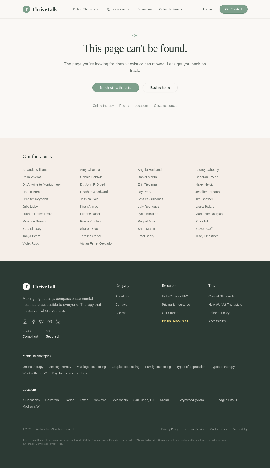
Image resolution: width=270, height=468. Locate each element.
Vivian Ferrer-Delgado (96, 243)
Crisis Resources (175, 321)
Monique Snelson (35, 221)
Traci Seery (146, 236)
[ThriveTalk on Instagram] (25, 321)
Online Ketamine (171, 9)
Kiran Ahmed (89, 206)
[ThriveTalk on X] (41, 321)
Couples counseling (125, 367)
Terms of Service (194, 429)
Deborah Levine (207, 177)
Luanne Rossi (90, 214)
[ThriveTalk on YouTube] (49, 321)
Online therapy (103, 105)
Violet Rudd (31, 243)
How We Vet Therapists (225, 304)
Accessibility (217, 321)
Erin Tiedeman (148, 184)
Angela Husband (150, 170)
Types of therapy (223, 367)
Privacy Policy (169, 429)
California (52, 400)
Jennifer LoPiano (208, 192)
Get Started (233, 9)
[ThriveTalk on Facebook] (33, 321)
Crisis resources (165, 105)
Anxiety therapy (60, 367)
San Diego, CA (144, 400)
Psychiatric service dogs (69, 373)
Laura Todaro (205, 206)
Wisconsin (120, 400)
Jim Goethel (204, 199)
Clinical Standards (221, 296)
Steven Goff (204, 229)
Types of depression (190, 367)
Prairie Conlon (90, 221)
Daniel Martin (147, 177)
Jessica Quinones (150, 199)
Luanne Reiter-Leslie (37, 214)
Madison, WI (32, 406)
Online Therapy (86, 9)
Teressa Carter (90, 236)
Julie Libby (30, 206)
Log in (207, 9)
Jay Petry (144, 192)
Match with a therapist (115, 87)
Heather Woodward (94, 192)
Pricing (124, 105)
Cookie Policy (218, 429)
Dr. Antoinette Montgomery (42, 184)
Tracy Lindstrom (207, 236)
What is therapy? (35, 373)
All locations (31, 400)
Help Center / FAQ (175, 296)
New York (100, 400)
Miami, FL (167, 400)
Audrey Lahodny (207, 170)
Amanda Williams (35, 170)
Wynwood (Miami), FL (195, 400)
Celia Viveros (32, 177)
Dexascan (144, 9)
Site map (122, 313)
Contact (121, 304)
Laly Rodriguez (148, 206)
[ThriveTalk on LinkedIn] (58, 321)
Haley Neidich (205, 184)
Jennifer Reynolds (35, 199)
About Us (122, 296)
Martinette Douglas (209, 214)
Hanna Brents (32, 192)
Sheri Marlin (146, 229)
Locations (118, 9)
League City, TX (228, 400)
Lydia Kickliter (148, 214)
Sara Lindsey (32, 229)
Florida (69, 400)
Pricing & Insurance (176, 304)
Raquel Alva (146, 221)
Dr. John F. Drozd (92, 184)
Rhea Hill (202, 221)
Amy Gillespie (90, 170)
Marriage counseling (91, 367)
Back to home (160, 87)
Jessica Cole (89, 199)
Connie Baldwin (91, 177)
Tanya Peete (32, 236)
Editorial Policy (219, 313)
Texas (84, 400)
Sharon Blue (89, 229)
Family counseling (158, 367)
